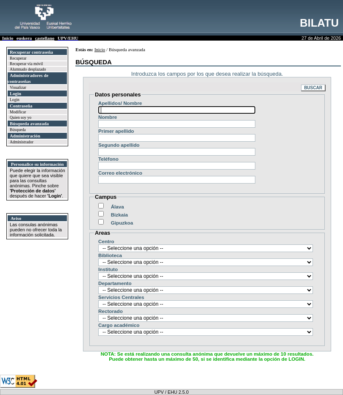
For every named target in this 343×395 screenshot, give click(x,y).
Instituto (108, 269)
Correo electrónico (120, 173)
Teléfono (108, 159)
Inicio (99, 49)
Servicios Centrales (121, 297)
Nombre (107, 117)
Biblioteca (110, 255)
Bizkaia (120, 214)
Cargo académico (118, 325)
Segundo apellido (118, 145)
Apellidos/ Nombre (120, 103)
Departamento (115, 283)
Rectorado (110, 311)
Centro (106, 241)
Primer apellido (116, 131)
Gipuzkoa (122, 222)
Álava (118, 206)
